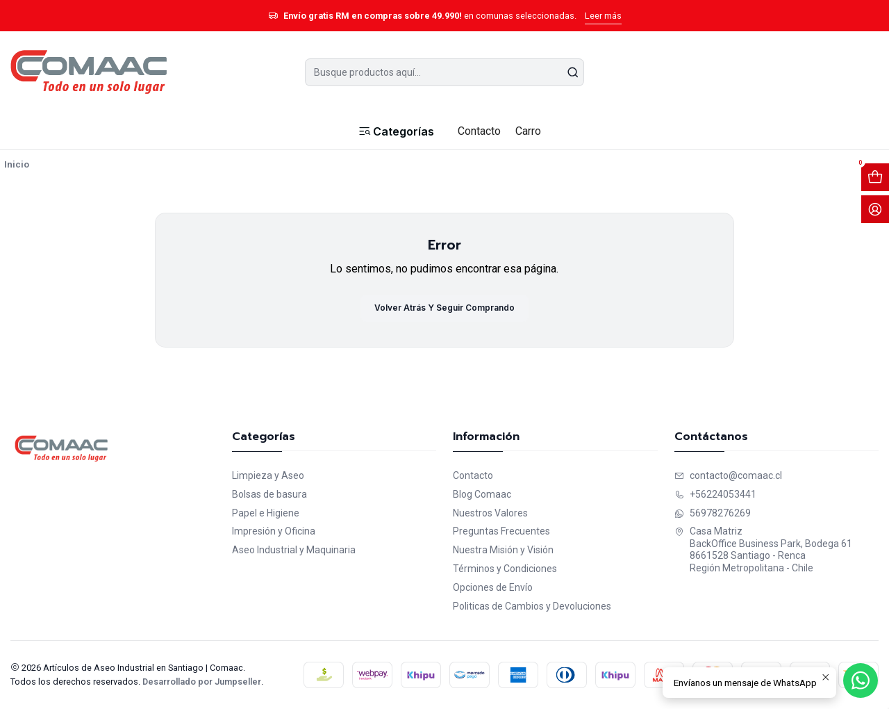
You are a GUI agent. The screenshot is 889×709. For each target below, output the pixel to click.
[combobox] (445, 72)
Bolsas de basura (269, 494)
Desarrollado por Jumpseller (201, 681)
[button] (395, 131)
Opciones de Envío (493, 587)
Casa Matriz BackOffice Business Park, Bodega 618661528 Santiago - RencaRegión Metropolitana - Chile (763, 549)
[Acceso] (875, 209)
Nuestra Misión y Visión (503, 549)
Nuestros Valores (490, 513)
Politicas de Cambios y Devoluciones (532, 606)
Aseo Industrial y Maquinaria (294, 549)
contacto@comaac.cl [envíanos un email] (728, 475)
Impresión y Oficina (273, 531)
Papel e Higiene (265, 513)
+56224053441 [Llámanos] (715, 494)
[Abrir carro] (875, 177)
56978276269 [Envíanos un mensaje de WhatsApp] (712, 513)
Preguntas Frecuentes (501, 531)
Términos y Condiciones (505, 568)
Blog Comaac (482, 494)
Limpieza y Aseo (268, 475)
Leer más (603, 15)
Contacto (473, 475)
